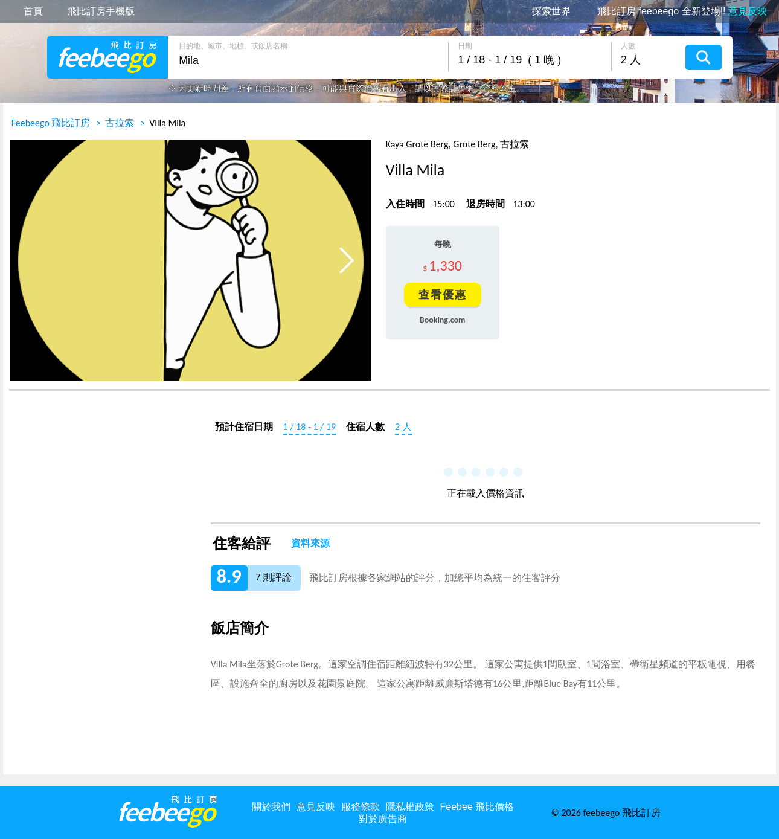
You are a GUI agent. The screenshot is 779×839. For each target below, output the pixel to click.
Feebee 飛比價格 (477, 807)
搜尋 (703, 57)
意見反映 (316, 807)
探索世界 (551, 11)
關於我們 (271, 807)
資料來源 (310, 543)
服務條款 (360, 807)
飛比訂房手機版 (101, 11)
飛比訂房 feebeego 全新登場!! (682, 11)
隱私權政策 (410, 807)
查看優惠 (442, 294)
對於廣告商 (383, 819)
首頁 (33, 11)
